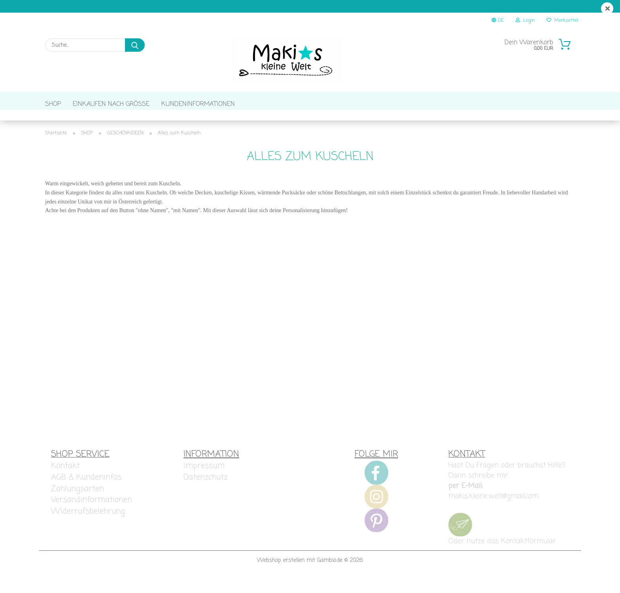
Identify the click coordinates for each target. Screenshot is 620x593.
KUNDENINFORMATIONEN (198, 104)
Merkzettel (562, 20)
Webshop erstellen (280, 571)
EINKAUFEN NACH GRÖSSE (111, 104)
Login (525, 20)
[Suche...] (135, 45)
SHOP (53, 104)
